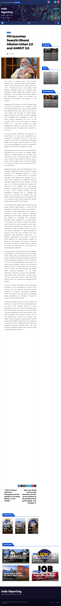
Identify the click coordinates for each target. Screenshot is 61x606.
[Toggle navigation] (29, 23)
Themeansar (4, 603)
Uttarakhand (7, 571)
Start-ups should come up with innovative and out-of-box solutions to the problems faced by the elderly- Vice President (29, 496)
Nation (8, 32)
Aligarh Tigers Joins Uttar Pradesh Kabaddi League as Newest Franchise (45, 558)
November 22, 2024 (49, 56)
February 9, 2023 (53, 103)
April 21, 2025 (9, 578)
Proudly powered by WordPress (9, 601)
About (51, 602)
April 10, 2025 (38, 578)
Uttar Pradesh (37, 571)
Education (6, 553)
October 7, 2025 (39, 560)
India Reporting (11, 591)
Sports (35, 553)
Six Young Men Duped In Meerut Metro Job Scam (44, 574)
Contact (57, 602)
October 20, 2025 (10, 560)
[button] (55, 23)
